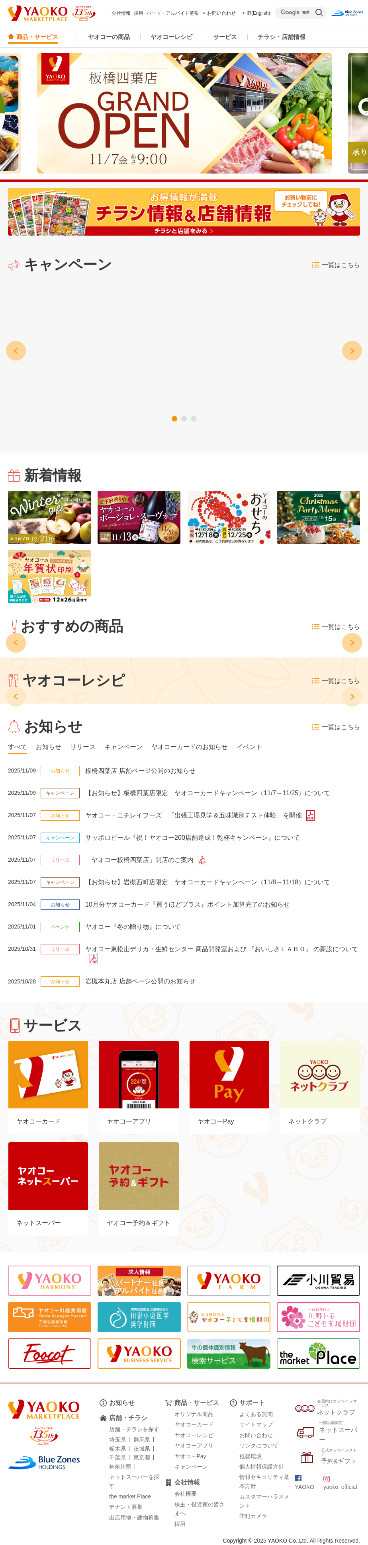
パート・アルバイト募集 (173, 13)
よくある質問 (256, 1414)
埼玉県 (117, 1439)
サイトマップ (256, 1424)
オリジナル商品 (193, 1414)
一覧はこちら (336, 265)
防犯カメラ (253, 1516)
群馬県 (141, 1439)
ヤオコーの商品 (109, 36)
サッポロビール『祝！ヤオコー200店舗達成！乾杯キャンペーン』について (192, 837)
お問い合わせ (220, 13)
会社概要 (185, 1493)
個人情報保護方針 (261, 1466)
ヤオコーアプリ (193, 1445)
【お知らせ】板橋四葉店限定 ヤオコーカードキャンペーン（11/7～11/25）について (207, 793)
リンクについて (258, 1445)
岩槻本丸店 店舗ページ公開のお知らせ (140, 981)
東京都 (141, 1457)
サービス (225, 36)
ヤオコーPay (190, 1456)
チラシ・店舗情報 (281, 36)
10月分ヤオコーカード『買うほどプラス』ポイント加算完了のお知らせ (187, 904)
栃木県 (117, 1449)
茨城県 (141, 1449)
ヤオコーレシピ (171, 36)
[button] (179, 418)
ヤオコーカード (193, 1424)
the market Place (130, 1496)
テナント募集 (126, 1507)
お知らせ (122, 1402)
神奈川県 (120, 1466)
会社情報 (121, 13)
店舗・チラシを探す (134, 1429)
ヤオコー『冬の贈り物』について (133, 926)
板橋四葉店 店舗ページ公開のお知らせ (140, 770)
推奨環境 (250, 1456)
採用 (138, 13)
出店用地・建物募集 (134, 1517)
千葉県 (117, 1457)
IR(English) (256, 13)
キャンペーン (191, 1466)
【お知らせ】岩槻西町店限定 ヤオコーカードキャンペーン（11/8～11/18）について (207, 882)
